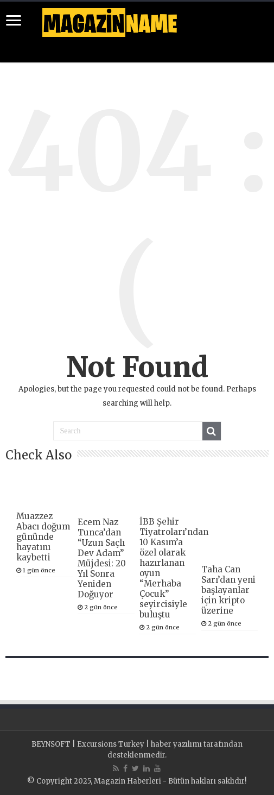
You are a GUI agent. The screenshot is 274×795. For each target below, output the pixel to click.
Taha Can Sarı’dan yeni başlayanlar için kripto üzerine (228, 590)
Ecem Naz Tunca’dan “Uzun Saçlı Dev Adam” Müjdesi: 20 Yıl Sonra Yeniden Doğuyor (102, 558)
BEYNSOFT (51, 744)
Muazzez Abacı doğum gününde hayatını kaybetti (43, 537)
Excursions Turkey (110, 744)
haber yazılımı (176, 744)
